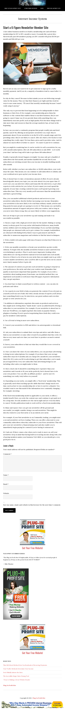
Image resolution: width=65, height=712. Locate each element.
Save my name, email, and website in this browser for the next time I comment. (32, 505)
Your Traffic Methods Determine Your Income (18, 669)
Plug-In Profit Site (9, 685)
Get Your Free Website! (32, 548)
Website (6, 493)
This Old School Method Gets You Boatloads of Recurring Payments (25, 665)
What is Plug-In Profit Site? (32, 3)
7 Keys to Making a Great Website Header (16, 680)
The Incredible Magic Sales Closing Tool (16, 676)
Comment (7, 454)
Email (6, 484)
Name (6, 475)
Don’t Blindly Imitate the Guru (13, 672)
